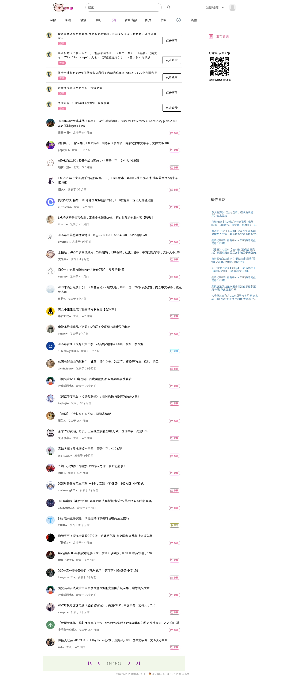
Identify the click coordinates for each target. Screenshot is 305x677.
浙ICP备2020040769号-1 (130, 674)
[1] (90, 663)
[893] (98, 663)
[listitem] (114, 39)
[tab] (53, 20)
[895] (129, 663)
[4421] (138, 663)
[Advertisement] (234, 151)
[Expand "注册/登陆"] (216, 7)
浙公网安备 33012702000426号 (169, 674)
